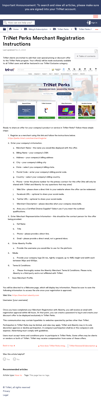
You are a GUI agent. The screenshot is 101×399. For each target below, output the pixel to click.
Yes (8, 359)
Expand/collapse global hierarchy (6, 29)
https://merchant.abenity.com (25, 295)
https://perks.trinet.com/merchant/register (27, 138)
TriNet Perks (61, 29)
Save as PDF (96, 51)
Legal (5, 395)
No (18, 359)
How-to (18, 375)
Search (5, 23)
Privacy (6, 391)
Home (14, 29)
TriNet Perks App (84, 29)
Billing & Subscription (36, 29)
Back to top (8, 346)
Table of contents (87, 56)
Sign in (94, 23)
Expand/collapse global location (96, 28)
